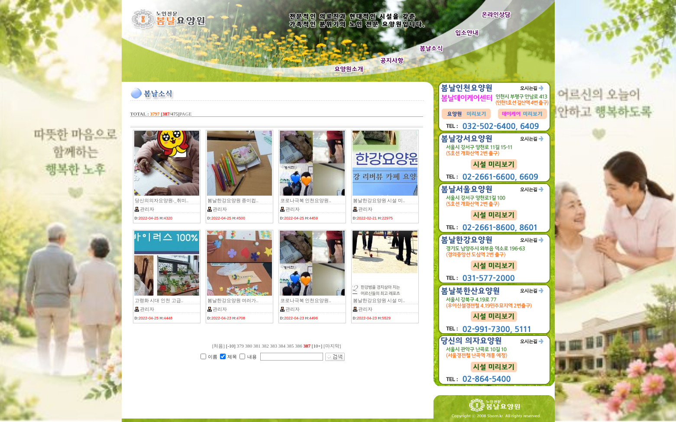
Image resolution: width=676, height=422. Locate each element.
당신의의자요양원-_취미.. (162, 200)
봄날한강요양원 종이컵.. (233, 200)
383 (273, 345)
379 (240, 345)
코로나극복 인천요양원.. (305, 200)
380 (248, 345)
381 (257, 345)
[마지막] (332, 345)
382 (265, 345)
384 (282, 345)
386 (298, 345)
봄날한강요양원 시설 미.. (379, 200)
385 (290, 345)
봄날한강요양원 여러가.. (233, 300)
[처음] (218, 345)
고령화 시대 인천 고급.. (159, 300)
